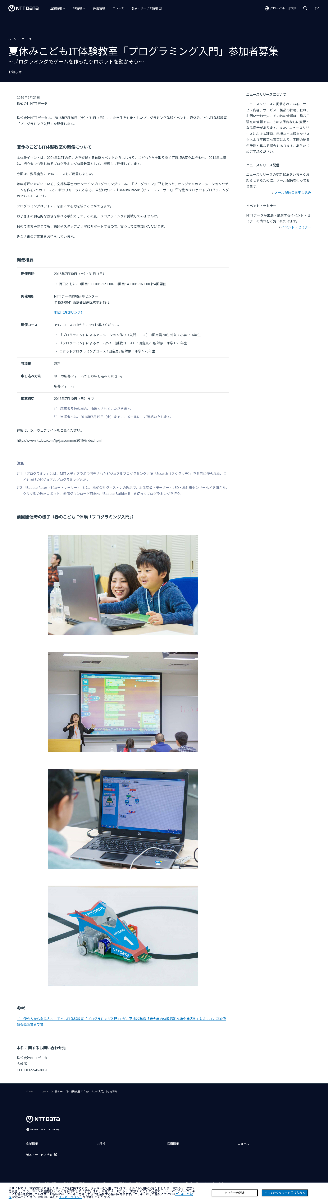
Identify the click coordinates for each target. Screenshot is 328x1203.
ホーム (12, 39)
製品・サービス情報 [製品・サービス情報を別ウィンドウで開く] (145, 8)
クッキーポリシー (70, 1197)
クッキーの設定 (234, 1192)
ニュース (118, 8)
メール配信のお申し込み (292, 192)
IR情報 (77, 8)
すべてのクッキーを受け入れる (285, 1192)
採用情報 (99, 8)
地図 (69, 312)
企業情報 (56, 8)
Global (44, 1129)
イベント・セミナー (296, 227)
